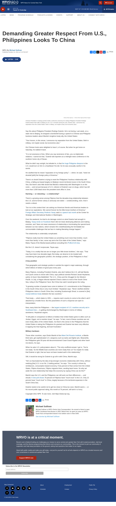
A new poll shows (37, 382)
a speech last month (68, 217)
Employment (68, 489)
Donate (111, 5)
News (12, 19)
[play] (2, 13)
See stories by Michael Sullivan (48, 420)
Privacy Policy (93, 493)
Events (59, 19)
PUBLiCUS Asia (74, 247)
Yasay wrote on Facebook (41, 226)
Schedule (43, 493)
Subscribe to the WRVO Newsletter (18, 470)
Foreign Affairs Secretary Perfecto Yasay (40, 217)
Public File (92, 489)
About (42, 489)
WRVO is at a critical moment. (39, 441)
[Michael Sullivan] (30, 414)
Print (111, 56)
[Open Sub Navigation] (7, 19)
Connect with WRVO (96, 19)
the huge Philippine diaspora (72, 168)
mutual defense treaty (34, 298)
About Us (80, 19)
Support (69, 19)
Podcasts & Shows (45, 19)
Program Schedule (25, 19)
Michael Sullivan (16, 54)
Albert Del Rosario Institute (71, 340)
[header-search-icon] (101, 5)
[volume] (8, 13)
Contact (67, 493)
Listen (3, 19)
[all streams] (108, 13)
